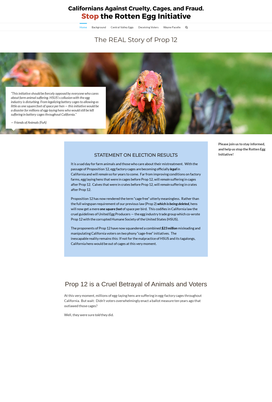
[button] (186, 27)
